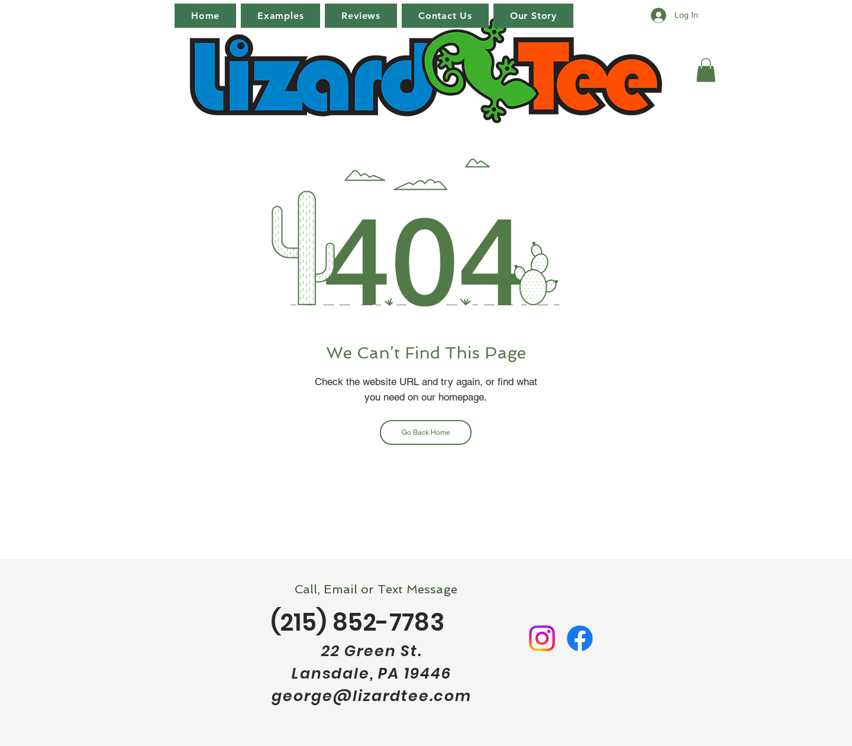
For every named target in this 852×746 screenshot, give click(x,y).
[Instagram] (542, 638)
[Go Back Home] (426, 432)
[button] (706, 70)
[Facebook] (580, 638)
